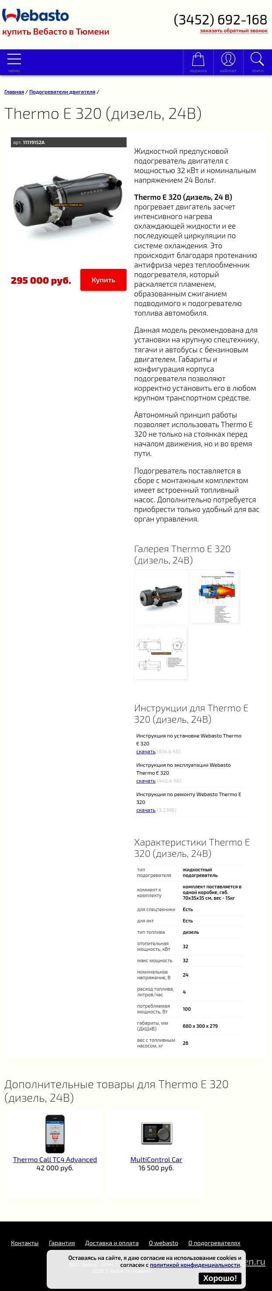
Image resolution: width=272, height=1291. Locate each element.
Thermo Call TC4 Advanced (55, 1159)
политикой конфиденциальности (195, 1264)
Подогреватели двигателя (62, 91)
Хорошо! (220, 1278)
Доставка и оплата (112, 1242)
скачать (145, 751)
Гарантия (62, 1242)
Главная (14, 91)
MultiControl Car (156, 1159)
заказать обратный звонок (234, 30)
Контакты (25, 1242)
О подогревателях (214, 1242)
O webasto (163, 1242)
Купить (103, 279)
